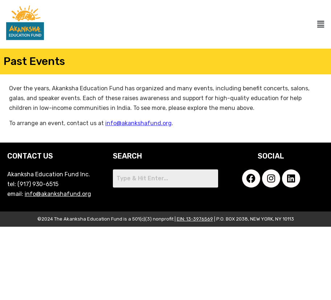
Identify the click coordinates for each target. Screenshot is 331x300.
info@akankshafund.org (138, 123)
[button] (321, 24)
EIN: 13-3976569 (195, 219)
